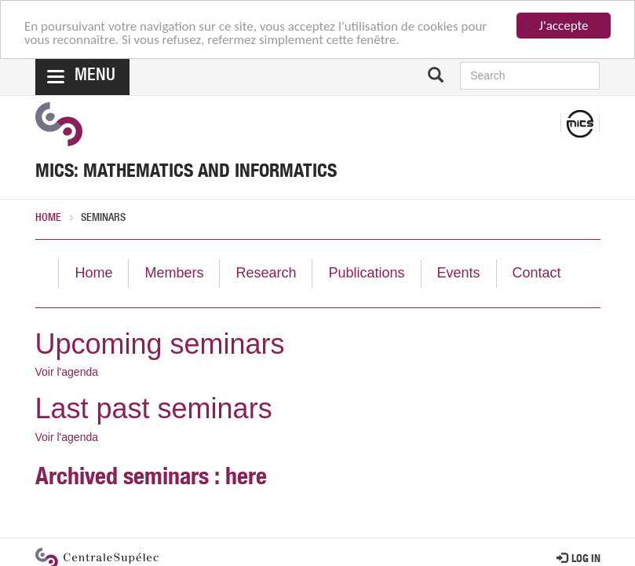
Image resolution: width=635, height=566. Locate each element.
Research (265, 273)
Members (173, 273)
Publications (366, 273)
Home (48, 218)
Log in (578, 559)
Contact (537, 273)
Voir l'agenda (67, 372)
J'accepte (564, 25)
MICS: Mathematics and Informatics (186, 173)
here (246, 479)
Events (458, 273)
